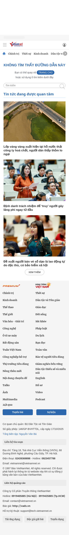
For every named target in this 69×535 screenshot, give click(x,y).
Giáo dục (40, 307)
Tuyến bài (17, 412)
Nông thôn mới (12, 371)
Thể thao (8, 307)
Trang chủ (45, 72)
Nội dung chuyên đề (15, 378)
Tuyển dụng (57, 519)
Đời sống (41, 314)
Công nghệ (9, 328)
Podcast (40, 399)
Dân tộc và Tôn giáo (47, 300)
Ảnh (5, 392)
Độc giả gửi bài (35, 519)
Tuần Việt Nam (12, 349)
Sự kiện (51, 412)
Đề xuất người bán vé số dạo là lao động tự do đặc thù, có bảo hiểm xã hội (34, 263)
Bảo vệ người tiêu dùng (49, 356)
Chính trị (13, 53)
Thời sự (26, 53)
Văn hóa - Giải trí (13, 321)
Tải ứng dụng (12, 519)
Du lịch (39, 335)
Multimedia (10, 399)
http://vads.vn (21, 506)
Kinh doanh (41, 53)
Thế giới (8, 314)
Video (39, 392)
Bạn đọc (40, 342)
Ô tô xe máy (10, 335)
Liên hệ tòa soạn (13, 442)
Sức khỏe (40, 321)
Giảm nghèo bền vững (49, 364)
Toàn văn (41, 349)
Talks (6, 385)
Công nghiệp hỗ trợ (15, 356)
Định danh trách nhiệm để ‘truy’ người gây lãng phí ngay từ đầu (34, 207)
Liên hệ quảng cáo (14, 482)
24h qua (7, 404)
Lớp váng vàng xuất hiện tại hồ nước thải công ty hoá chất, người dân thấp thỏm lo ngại (33, 150)
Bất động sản (11, 342)
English (40, 378)
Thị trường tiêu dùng (16, 364)
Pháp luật (41, 328)
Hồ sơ (39, 385)
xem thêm (35, 272)
